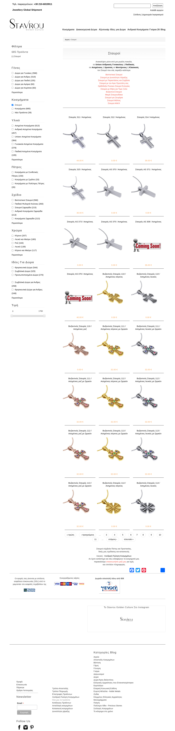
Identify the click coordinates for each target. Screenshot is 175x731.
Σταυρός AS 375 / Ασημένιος (114, 221)
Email (20, 703)
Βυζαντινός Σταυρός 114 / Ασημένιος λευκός (148, 484)
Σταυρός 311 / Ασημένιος (80, 117)
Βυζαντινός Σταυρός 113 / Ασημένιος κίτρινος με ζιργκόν (114, 432)
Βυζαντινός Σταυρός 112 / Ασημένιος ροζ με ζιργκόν (80, 432)
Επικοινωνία (21, 685)
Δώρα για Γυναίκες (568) (26, 73)
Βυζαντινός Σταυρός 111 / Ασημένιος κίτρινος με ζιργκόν (114, 327)
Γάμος (96, 665)
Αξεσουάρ (102, 29)
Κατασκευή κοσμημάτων (62, 708)
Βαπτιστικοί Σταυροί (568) (26, 200)
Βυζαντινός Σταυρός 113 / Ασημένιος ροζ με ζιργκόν (80, 484)
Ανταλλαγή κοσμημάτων (62, 706)
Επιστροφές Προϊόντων (62, 694)
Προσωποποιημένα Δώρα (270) (29, 275)
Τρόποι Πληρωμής (60, 691)
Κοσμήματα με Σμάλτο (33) (27, 179)
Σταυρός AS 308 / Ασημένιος (148, 221)
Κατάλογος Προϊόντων (61, 703)
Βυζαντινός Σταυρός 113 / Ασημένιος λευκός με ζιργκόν (148, 432)
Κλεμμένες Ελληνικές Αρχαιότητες (108, 697)
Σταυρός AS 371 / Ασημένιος (148, 169)
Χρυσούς (109, 67)
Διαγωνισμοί (99, 674)
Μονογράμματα (100, 700)
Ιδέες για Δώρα (117, 29)
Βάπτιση (97, 663)
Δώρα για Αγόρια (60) (24, 84)
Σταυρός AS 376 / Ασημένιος (80, 274)
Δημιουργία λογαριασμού (152, 15)
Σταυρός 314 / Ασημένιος (148, 117)
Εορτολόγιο (98, 685)
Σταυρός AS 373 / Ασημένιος (80, 221)
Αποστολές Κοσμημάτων (104, 660)
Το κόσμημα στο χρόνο (103, 711)
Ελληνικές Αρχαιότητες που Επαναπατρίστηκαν (113, 683)
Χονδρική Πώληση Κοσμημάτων (117, 556)
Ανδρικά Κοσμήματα (136, 29)
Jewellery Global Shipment (27, 10)
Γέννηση (97, 668)
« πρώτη (70, 535)
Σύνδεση (137, 15)
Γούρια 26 (154, 29)
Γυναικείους (117, 64)
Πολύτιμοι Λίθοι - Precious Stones (108, 706)
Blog (163, 29)
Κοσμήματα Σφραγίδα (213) (27, 218)
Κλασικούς (134, 67)
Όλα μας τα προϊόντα (61, 700)
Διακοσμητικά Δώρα (85, 29)
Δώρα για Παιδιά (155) (25, 80)
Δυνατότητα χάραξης (61, 711)
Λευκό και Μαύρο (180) (25, 239)
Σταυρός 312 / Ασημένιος (114, 117)
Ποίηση (97, 703)
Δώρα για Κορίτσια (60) (25, 88)
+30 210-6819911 (43, 4)
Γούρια (96, 671)
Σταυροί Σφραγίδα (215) (26, 207)
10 (160, 535)
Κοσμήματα (68, 29)
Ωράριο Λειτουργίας (24, 690)
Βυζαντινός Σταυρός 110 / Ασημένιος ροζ (79, 327)
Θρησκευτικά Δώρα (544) (26, 267)
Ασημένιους (97, 67)
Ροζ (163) (19, 243)
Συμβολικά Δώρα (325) (25, 271)
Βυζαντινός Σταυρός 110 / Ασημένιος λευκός (148, 275)
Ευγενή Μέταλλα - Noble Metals (107, 691)
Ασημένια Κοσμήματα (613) (27, 125)
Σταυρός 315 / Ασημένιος (80, 169)
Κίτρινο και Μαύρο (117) (26, 250)
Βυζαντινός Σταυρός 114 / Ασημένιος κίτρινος (114, 484)
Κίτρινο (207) (21, 235)
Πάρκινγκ (20, 687)
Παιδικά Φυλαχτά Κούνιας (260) (29, 204)
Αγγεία (96, 657)
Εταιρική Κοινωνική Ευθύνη (105, 688)
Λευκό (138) (20, 246)
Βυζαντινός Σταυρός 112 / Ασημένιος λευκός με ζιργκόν (148, 379)
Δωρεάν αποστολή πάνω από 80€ (109, 578)
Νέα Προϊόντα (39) (23, 112)
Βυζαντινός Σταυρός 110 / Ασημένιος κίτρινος (114, 275)
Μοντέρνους (121, 67)
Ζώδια (96, 694)
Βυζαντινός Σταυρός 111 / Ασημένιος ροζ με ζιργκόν (80, 379)
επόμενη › (113, 539)
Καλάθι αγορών (156, 10)
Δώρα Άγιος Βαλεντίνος (103, 680)
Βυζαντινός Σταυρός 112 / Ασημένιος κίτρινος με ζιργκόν (114, 379)
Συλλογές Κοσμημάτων (103, 708)
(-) (13, 56)
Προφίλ (19, 682)
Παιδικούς (129, 64)
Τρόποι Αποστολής (60, 688)
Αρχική (67, 39)
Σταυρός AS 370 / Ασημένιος (114, 169)
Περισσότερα (17, 92)
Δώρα (96, 677)
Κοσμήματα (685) (22, 108)
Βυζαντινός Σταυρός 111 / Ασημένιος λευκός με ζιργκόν (148, 327)
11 (95, 539)
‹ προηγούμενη (87, 535)
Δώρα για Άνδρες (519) (25, 77)
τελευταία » (128, 539)
